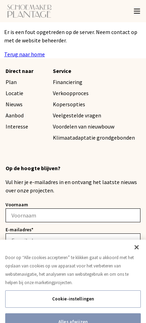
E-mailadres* (19, 229)
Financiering (67, 81)
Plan (11, 81)
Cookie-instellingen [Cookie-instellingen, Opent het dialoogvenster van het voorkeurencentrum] (73, 311)
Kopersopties (69, 104)
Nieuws (14, 104)
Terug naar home (24, 54)
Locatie (14, 93)
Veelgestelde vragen (77, 115)
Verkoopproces (71, 93)
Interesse (17, 126)
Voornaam (17, 204)
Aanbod (15, 115)
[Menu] (137, 11)
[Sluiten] (136, 259)
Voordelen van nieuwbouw (83, 126)
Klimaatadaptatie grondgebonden (94, 137)
